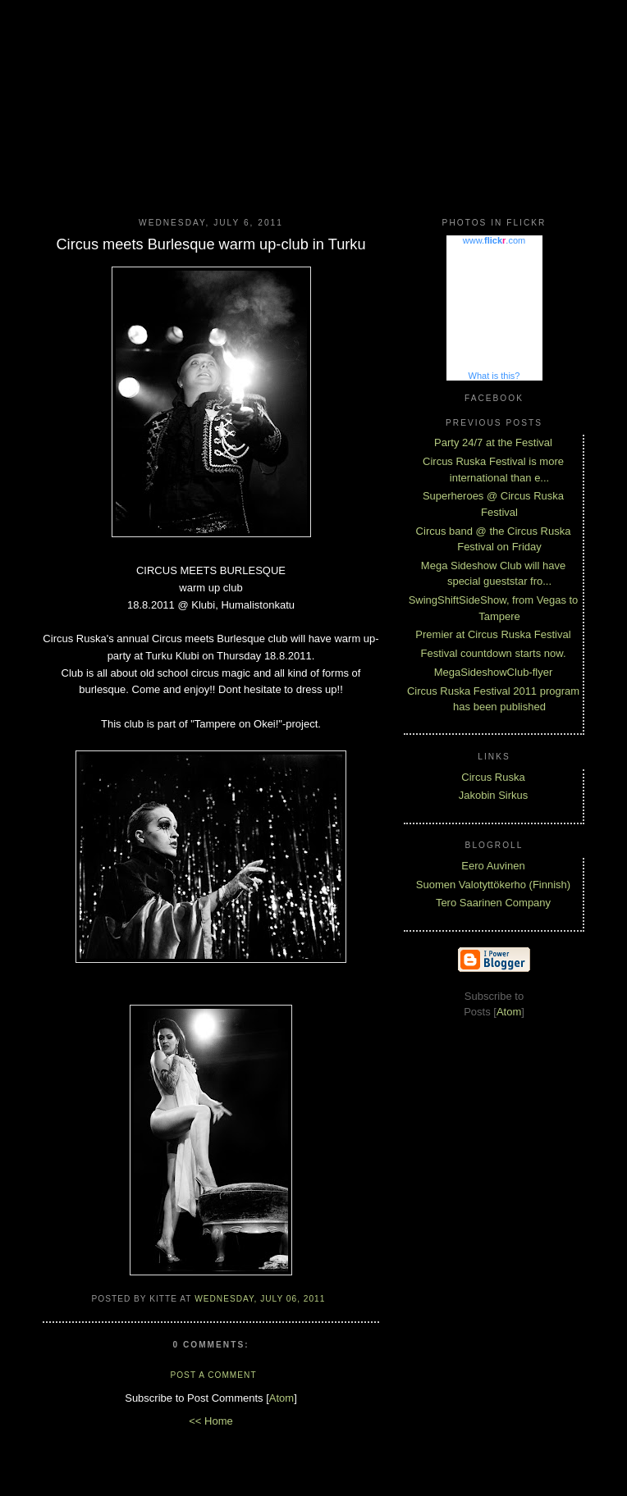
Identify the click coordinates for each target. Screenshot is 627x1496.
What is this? (494, 376)
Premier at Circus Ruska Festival (492, 634)
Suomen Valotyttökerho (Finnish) (493, 884)
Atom (281, 1398)
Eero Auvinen (492, 866)
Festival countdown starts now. (492, 653)
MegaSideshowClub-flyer (493, 672)
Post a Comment (213, 1375)
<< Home (210, 1421)
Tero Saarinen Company (493, 902)
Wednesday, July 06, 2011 (260, 1298)
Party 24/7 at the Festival (493, 442)
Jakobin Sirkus (494, 795)
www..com (494, 240)
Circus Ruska (492, 777)
